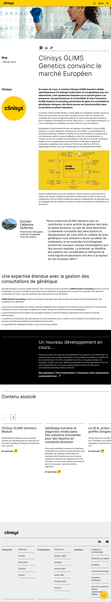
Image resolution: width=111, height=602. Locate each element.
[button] (95, 3)
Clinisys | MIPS (60, 556)
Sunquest (58, 562)
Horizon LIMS (59, 569)
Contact (21, 575)
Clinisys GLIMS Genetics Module (19, 429)
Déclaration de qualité (100, 558)
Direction (22, 569)
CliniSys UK (59, 549)
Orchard (57, 588)
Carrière (21, 556)
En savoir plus (7, 451)
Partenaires (23, 562)
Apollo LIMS (59, 575)
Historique (22, 549)
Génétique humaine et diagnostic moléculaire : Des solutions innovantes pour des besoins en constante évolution (63, 435)
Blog (4, 57)
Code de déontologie (100, 571)
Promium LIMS (60, 581)
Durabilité (95, 565)
